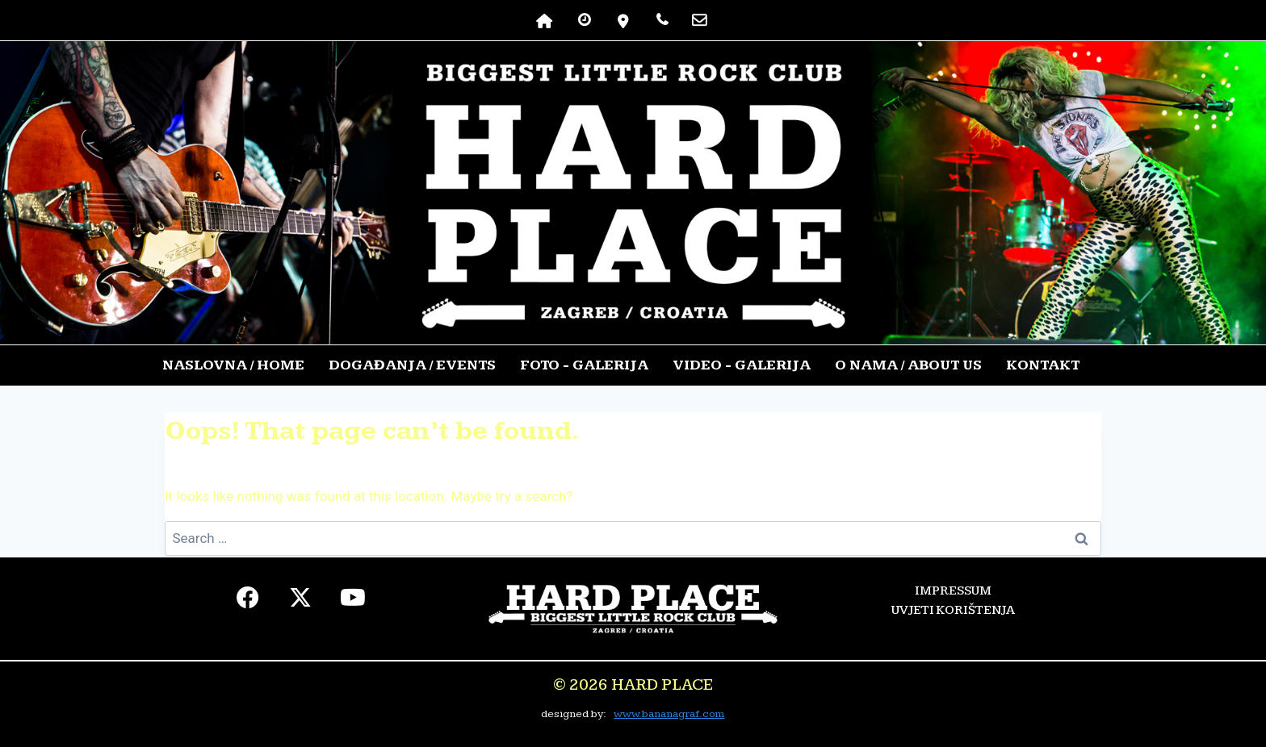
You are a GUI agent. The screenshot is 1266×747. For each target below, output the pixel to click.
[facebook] (248, 602)
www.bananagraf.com (669, 713)
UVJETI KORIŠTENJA (953, 610)
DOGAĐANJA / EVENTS (412, 365)
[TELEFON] (662, 20)
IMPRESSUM (953, 591)
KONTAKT (1042, 365)
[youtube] (353, 602)
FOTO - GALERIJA (584, 365)
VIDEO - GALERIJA (742, 365)
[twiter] (301, 602)
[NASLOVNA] (544, 20)
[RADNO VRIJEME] (584, 20)
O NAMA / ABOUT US (908, 365)
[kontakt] (699, 20)
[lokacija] (623, 20)
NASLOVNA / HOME (233, 365)
